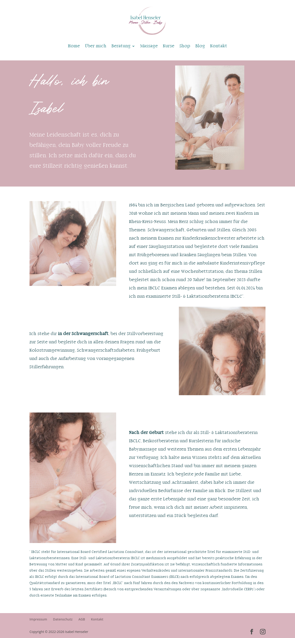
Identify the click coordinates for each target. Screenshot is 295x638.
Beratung (121, 46)
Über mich (95, 46)
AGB (81, 619)
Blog (200, 46)
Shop (185, 46)
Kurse (168, 46)
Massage (149, 46)
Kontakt (218, 46)
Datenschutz (63, 619)
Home (74, 46)
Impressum (38, 619)
